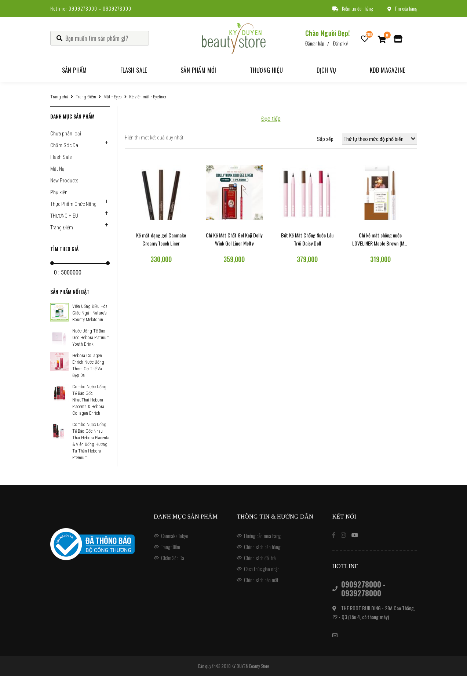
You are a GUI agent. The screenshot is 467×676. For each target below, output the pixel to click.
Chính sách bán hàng (262, 546)
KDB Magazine (387, 70)
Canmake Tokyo (174, 535)
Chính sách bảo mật (261, 580)
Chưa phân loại (65, 134)
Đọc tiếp (271, 118)
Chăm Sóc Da (64, 145)
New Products (64, 180)
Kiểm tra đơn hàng (352, 8)
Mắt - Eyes (112, 96)
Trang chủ (59, 96)
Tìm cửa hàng (402, 8)
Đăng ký (340, 43)
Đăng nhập (315, 43)
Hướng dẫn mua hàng (262, 535)
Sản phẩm (74, 70)
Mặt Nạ (57, 169)
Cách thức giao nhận (262, 569)
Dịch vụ (326, 70)
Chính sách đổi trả (260, 557)
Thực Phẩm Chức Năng (73, 204)
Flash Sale (133, 70)
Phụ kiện (59, 192)
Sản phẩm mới (198, 70)
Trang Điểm (86, 96)
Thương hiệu (266, 70)
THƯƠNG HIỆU (64, 216)
